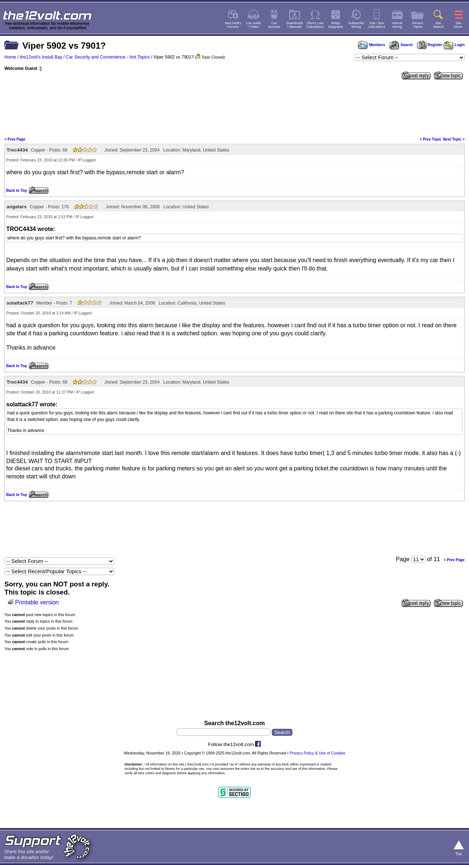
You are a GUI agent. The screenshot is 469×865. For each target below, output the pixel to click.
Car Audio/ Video (253, 25)
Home (10, 57)
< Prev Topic (431, 139)
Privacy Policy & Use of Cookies (318, 753)
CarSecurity (274, 25)
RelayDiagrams (335, 25)
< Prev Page (14, 139)
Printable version (37, 602)
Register (430, 45)
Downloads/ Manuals (294, 25)
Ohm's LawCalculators (315, 25)
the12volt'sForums (233, 25)
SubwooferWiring (356, 25)
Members (371, 45)
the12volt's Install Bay (41, 57)
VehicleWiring (397, 25)
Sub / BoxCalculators (376, 25)
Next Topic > (454, 139)
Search (401, 45)
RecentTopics (417, 25)
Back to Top (16, 191)
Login (454, 45)
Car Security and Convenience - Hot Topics (108, 57)
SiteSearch (438, 25)
